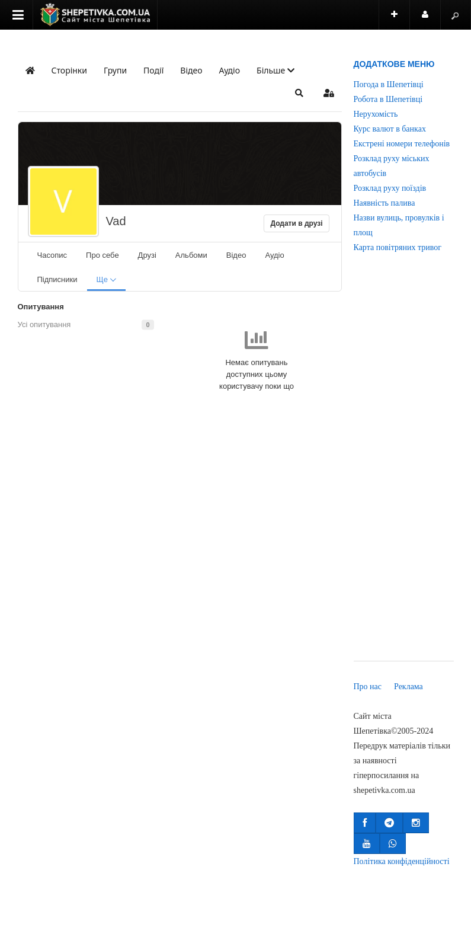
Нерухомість (376, 114)
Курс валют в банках (390, 128)
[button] (275, 70)
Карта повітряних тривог (397, 247)
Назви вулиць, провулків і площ (399, 225)
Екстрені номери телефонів (402, 143)
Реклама (408, 686)
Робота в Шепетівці (388, 99)
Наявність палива (384, 203)
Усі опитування (44, 324)
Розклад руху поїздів (390, 188)
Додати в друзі (296, 223)
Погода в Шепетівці (389, 84)
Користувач (431, 20)
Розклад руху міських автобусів (392, 166)
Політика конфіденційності (402, 861)
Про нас (368, 686)
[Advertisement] (404, 465)
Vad (116, 221)
